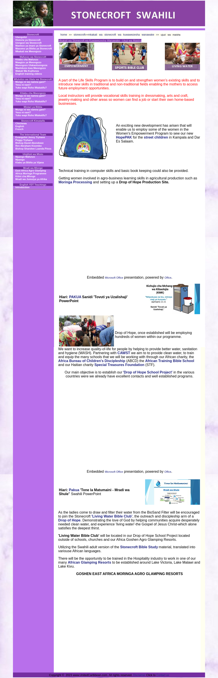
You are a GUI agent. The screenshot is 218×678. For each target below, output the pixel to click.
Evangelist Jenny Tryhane (30, 137)
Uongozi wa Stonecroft (28, 42)
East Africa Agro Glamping (30, 170)
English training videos (28, 73)
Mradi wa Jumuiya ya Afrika (31, 179)
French (19, 129)
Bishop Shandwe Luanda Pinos (33, 148)
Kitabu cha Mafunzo (26, 59)
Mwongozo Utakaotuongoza (31, 65)
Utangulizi (21, 37)
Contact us (162, 675)
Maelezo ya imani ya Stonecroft (33, 45)
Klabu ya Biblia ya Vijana (29, 162)
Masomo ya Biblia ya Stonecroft (33, 48)
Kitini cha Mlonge (25, 176)
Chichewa (21, 123)
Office (167, 277)
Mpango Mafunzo (25, 156)
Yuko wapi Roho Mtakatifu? (31, 87)
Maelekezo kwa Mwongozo (30, 68)
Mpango (20, 159)
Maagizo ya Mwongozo (28, 62)
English (19, 126)
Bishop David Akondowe (29, 143)
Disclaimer (139, 675)
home (63, 34)
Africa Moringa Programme (30, 173)
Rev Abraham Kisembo (28, 145)
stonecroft (78, 34)
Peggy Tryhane (23, 140)
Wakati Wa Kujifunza (27, 71)
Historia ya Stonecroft (27, 40)
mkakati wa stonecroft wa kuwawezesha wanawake (122, 34)
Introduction (22, 187)
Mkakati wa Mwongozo (28, 51)
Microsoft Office (114, 277)
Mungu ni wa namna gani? (30, 82)
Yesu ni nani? (23, 84)
